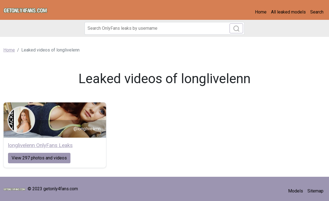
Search (316, 12)
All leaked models (288, 12)
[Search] (165, 28)
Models (295, 191)
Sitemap (315, 191)
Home (261, 12)
